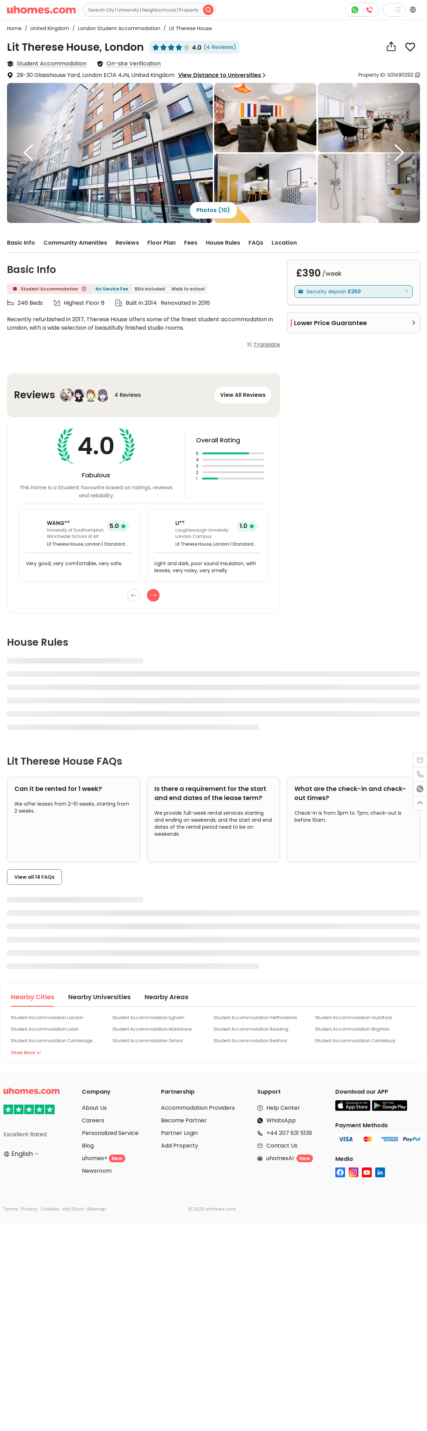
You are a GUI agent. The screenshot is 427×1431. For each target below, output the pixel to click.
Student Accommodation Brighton (352, 1029)
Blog (88, 1146)
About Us (94, 1108)
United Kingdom (48, 28)
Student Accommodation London (47, 1017)
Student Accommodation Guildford (353, 1017)
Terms (11, 1209)
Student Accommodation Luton (45, 1029)
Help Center (283, 1108)
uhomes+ (103, 1158)
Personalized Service (110, 1133)
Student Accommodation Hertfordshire (255, 1017)
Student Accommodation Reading (251, 1029)
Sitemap (96, 1209)
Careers (93, 1120)
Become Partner (184, 1120)
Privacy (29, 1209)
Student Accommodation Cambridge (51, 1041)
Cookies (50, 1209)
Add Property (179, 1146)
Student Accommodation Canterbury (355, 1041)
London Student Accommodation (117, 28)
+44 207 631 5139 (289, 1133)
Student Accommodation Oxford (147, 1041)
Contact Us (282, 1146)
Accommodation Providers (198, 1108)
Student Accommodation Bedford (250, 1041)
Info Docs (73, 1209)
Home (14, 28)
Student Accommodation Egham (148, 1017)
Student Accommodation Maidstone (151, 1029)
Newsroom (97, 1171)
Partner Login (179, 1133)
